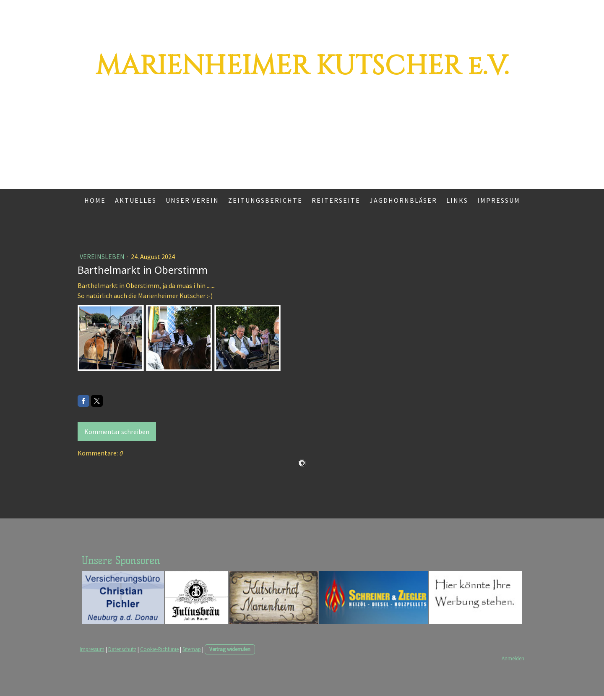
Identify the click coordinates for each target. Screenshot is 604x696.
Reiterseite (336, 200)
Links (457, 200)
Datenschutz (122, 649)
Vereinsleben (103, 256)
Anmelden (513, 658)
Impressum (498, 200)
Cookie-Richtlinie (159, 649)
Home (95, 200)
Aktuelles (135, 200)
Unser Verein (192, 200)
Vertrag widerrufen (229, 649)
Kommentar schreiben (116, 431)
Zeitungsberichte (265, 200)
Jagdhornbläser (403, 200)
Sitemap (191, 649)
